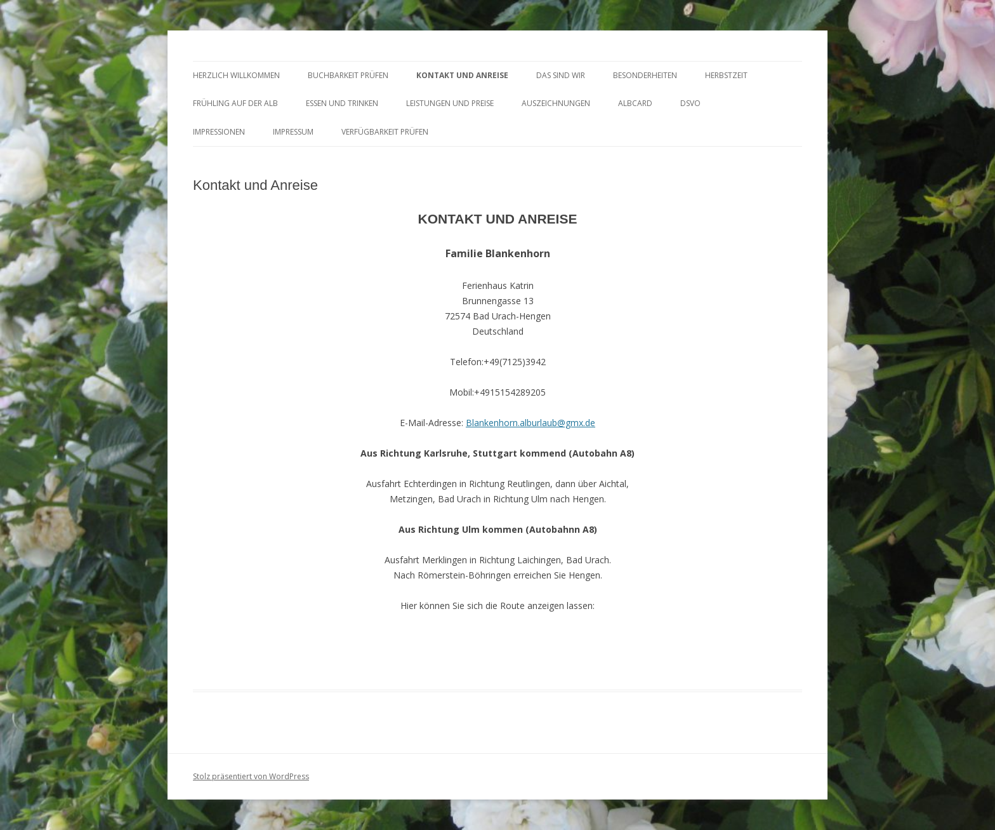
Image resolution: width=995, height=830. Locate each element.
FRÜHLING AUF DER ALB (235, 103)
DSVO (690, 103)
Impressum (293, 131)
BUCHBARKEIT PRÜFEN (348, 75)
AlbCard (635, 103)
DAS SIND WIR (560, 75)
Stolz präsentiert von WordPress (251, 776)
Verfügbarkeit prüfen (384, 131)
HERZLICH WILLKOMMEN (236, 75)
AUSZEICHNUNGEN (556, 103)
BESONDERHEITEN (645, 75)
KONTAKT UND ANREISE (462, 75)
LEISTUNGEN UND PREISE (450, 103)
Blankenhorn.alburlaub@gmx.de (530, 423)
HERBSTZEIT (726, 75)
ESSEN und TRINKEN (342, 103)
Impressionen (219, 131)
